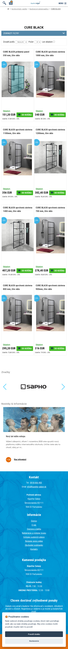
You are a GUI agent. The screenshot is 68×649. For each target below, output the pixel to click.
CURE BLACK (55, 9)
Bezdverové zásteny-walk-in (39, 9)
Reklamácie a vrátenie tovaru (34, 533)
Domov (34, 521)
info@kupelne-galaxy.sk (36, 486)
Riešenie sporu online (34, 541)
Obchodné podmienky (34, 545)
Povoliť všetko (34, 634)
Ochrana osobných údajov (34, 537)
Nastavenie (34, 641)
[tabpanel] (34, 436)
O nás (34, 525)
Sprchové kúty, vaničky (19, 9)
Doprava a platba (34, 529)
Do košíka (27, 115)
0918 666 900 (36, 482)
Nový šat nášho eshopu (15, 436)
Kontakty (34, 549)
